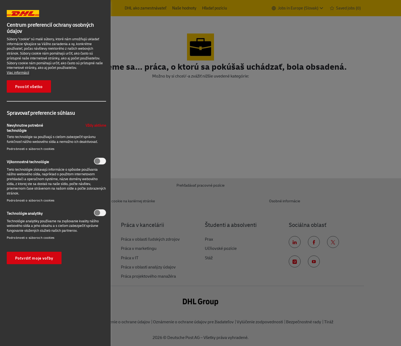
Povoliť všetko (29, 86)
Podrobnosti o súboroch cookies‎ (31, 148)
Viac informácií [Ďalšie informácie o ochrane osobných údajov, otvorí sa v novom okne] (18, 72)
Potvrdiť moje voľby (34, 258)
